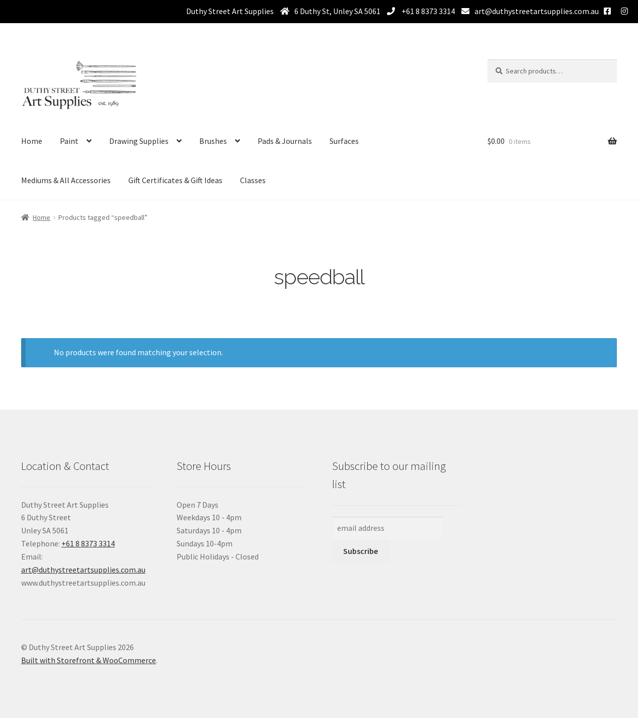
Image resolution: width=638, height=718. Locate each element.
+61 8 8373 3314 (427, 11)
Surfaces (344, 141)
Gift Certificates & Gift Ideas (175, 180)
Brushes (213, 141)
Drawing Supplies (139, 141)
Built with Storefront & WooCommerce (88, 660)
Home (31, 141)
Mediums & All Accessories (66, 180)
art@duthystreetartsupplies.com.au (536, 11)
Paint (69, 141)
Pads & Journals (285, 141)
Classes (253, 180)
